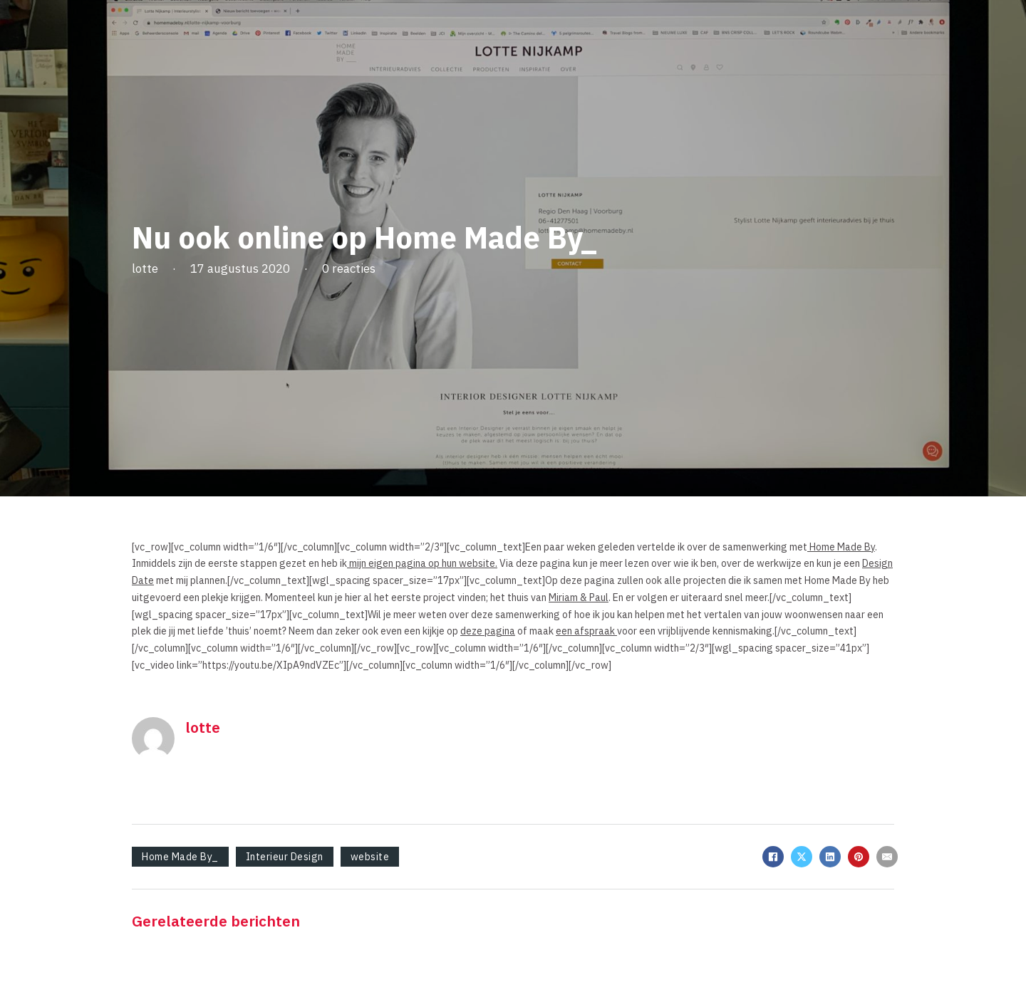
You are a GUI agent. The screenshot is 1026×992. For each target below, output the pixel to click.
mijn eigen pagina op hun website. (422, 563)
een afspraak (586, 631)
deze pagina (487, 631)
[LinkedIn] (830, 856)
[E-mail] (887, 856)
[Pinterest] (858, 856)
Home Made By (841, 547)
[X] (801, 856)
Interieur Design (284, 856)
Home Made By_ (180, 856)
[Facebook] (773, 856)
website (370, 856)
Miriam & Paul (578, 597)
